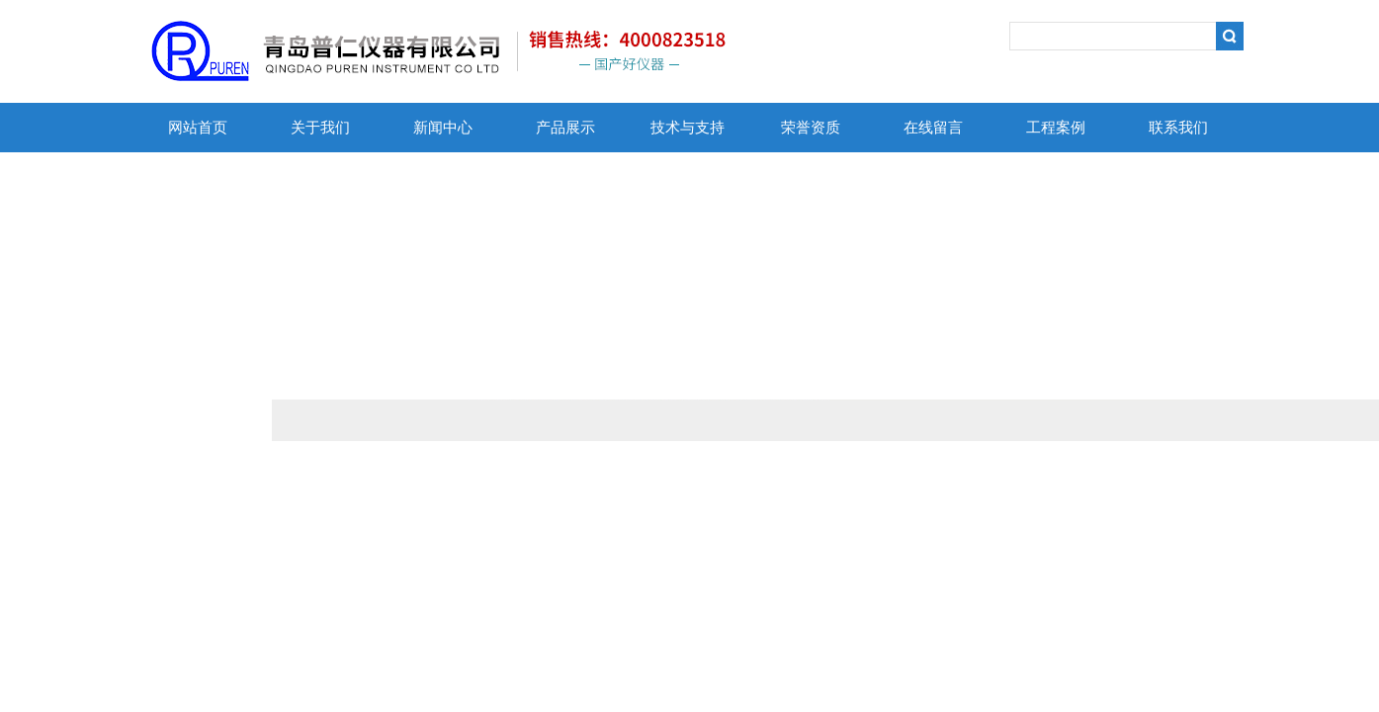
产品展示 (565, 127)
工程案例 (1055, 127)
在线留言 (933, 127)
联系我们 (1178, 127)
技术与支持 (687, 127)
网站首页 (197, 127)
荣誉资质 (810, 127)
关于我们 (320, 127)
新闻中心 (443, 127)
